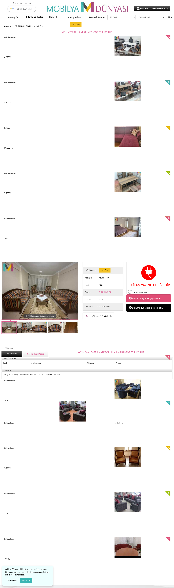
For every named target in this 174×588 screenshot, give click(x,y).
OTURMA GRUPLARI (23, 26)
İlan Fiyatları (74, 17)
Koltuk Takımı (39, 26)
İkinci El (53, 16)
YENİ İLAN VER (24, 8)
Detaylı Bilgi (12, 580)
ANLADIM (26, 580)
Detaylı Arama (97, 17)
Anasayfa (12, 17)
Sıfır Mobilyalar (34, 16)
